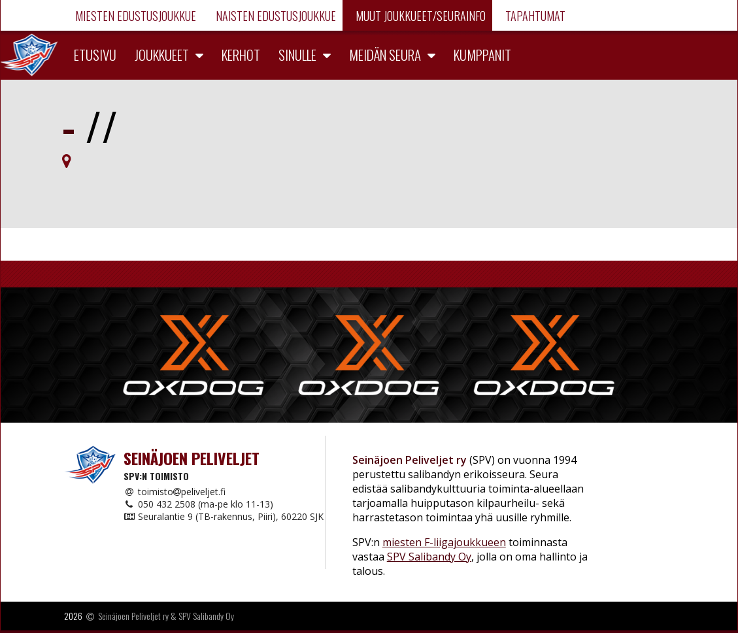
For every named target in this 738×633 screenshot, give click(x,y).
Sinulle (297, 54)
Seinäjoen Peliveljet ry (133, 616)
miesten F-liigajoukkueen (444, 542)
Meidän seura (385, 54)
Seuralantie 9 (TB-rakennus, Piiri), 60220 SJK (224, 516)
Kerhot (241, 54)
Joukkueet (162, 54)
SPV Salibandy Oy (429, 556)
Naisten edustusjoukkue (274, 15)
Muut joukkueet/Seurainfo (419, 15)
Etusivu (95, 54)
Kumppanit (482, 54)
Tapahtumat (534, 15)
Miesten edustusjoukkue (134, 15)
